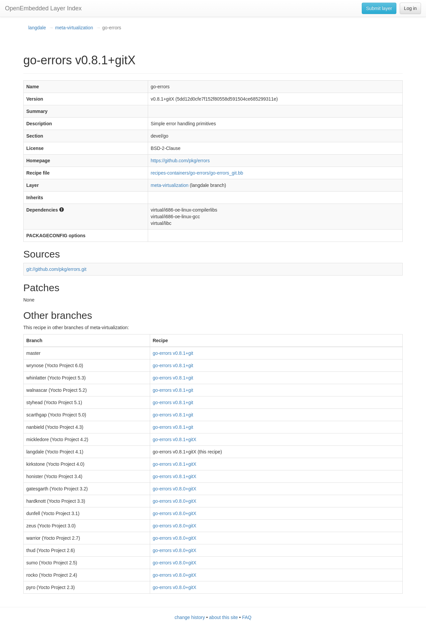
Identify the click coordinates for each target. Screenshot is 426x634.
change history (190, 617)
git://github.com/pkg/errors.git (56, 269)
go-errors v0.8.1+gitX (174, 439)
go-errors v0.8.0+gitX (174, 488)
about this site (223, 617)
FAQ (246, 617)
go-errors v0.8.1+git (173, 353)
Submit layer (379, 8)
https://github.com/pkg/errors (180, 160)
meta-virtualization (74, 27)
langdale (37, 27)
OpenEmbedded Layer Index (43, 8)
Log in (410, 8)
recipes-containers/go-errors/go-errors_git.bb (197, 173)
